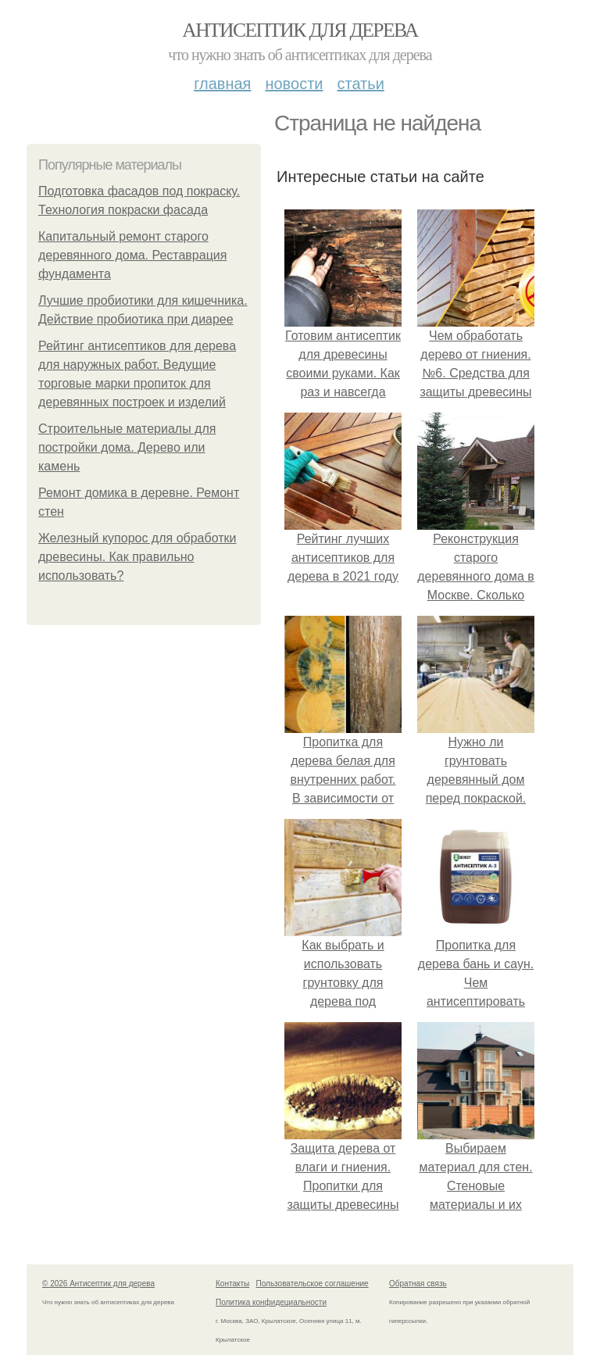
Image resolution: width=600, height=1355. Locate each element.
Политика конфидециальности (271, 1302)
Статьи (360, 83)
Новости (294, 83)
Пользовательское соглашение (312, 1283)
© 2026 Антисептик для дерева (98, 1283)
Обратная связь (418, 1283)
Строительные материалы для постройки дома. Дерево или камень (127, 447)
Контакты (232, 1283)
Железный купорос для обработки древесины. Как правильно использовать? (137, 556)
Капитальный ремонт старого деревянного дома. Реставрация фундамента (132, 255)
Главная (222, 83)
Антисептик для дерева (299, 30)
